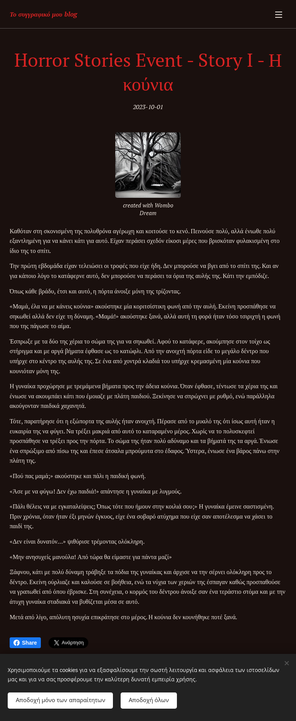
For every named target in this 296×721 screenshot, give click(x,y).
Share (25, 643)
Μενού (278, 14)
